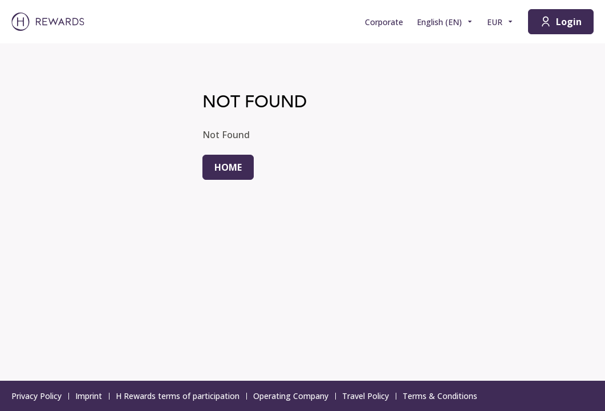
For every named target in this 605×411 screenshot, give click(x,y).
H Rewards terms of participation (181, 395)
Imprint (92, 395)
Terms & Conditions (443, 395)
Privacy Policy (39, 395)
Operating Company (294, 395)
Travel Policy (369, 395)
